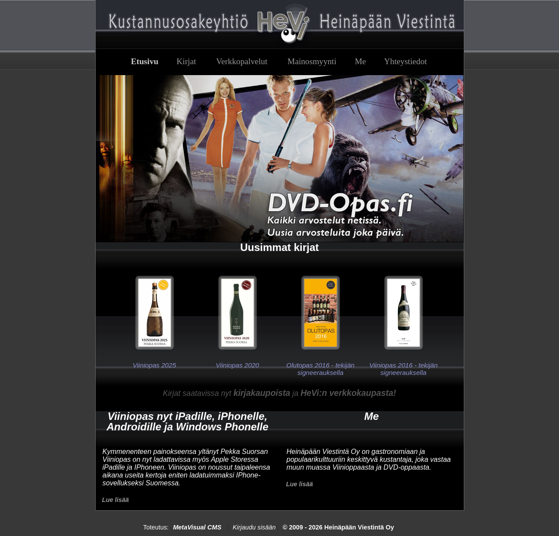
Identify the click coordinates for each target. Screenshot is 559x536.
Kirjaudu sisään (254, 527)
